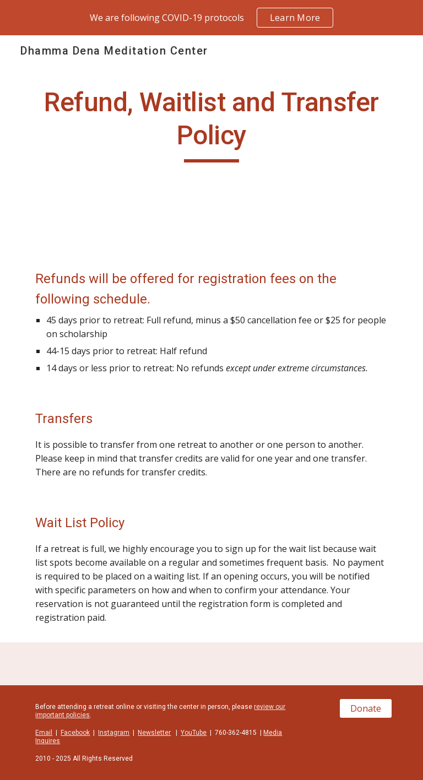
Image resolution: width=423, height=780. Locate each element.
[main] (211, 124)
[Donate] (365, 708)
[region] (211, 17)
